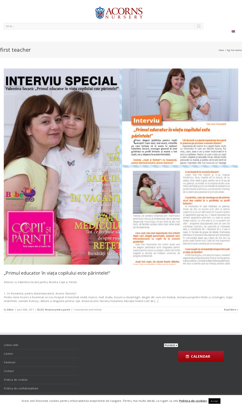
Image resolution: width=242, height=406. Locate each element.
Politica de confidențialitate (21, 388)
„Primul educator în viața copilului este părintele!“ (57, 273)
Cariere (8, 353)
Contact (9, 371)
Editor (10, 309)
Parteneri (10, 362)
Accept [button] (214, 401)
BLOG (40, 309)
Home (221, 50)
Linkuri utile (11, 345)
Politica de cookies (16, 379)
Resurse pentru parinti (57, 309)
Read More (230, 309)
